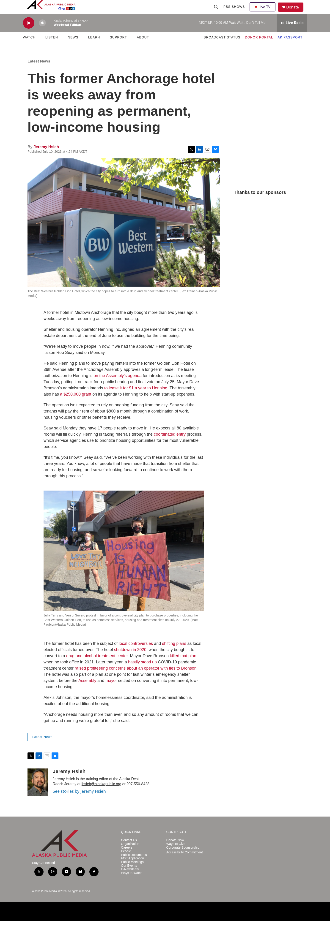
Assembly (87, 691)
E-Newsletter (130, 879)
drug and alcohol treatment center (97, 666)
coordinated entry (170, 444)
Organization (130, 854)
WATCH (29, 47)
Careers (126, 858)
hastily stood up (142, 672)
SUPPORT (118, 47)
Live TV (263, 12)
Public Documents (134, 865)
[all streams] (292, 33)
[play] (28, 33)
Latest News (39, 71)
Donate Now (175, 850)
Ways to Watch (131, 883)
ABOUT (143, 47)
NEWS (73, 47)
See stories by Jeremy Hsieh (79, 801)
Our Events (129, 876)
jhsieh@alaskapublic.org (101, 794)
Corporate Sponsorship (182, 858)
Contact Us (129, 850)
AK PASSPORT (290, 47)
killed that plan (183, 666)
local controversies (136, 653)
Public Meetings (132, 872)
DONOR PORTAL (259, 47)
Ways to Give (175, 854)
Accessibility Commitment (184, 862)
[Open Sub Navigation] (39, 47)
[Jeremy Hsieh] (38, 792)
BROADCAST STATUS (222, 47)
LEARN (94, 47)
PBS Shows (234, 12)
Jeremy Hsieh (46, 157)
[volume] (42, 33)
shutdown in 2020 (130, 660)
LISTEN (51, 47)
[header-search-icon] (216, 12)
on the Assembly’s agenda (118, 386)
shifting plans (174, 653)
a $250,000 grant (75, 404)
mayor (111, 691)
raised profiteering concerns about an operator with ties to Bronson (135, 678)
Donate (295, 12)
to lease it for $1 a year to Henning (135, 398)
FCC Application (132, 868)
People (126, 861)
